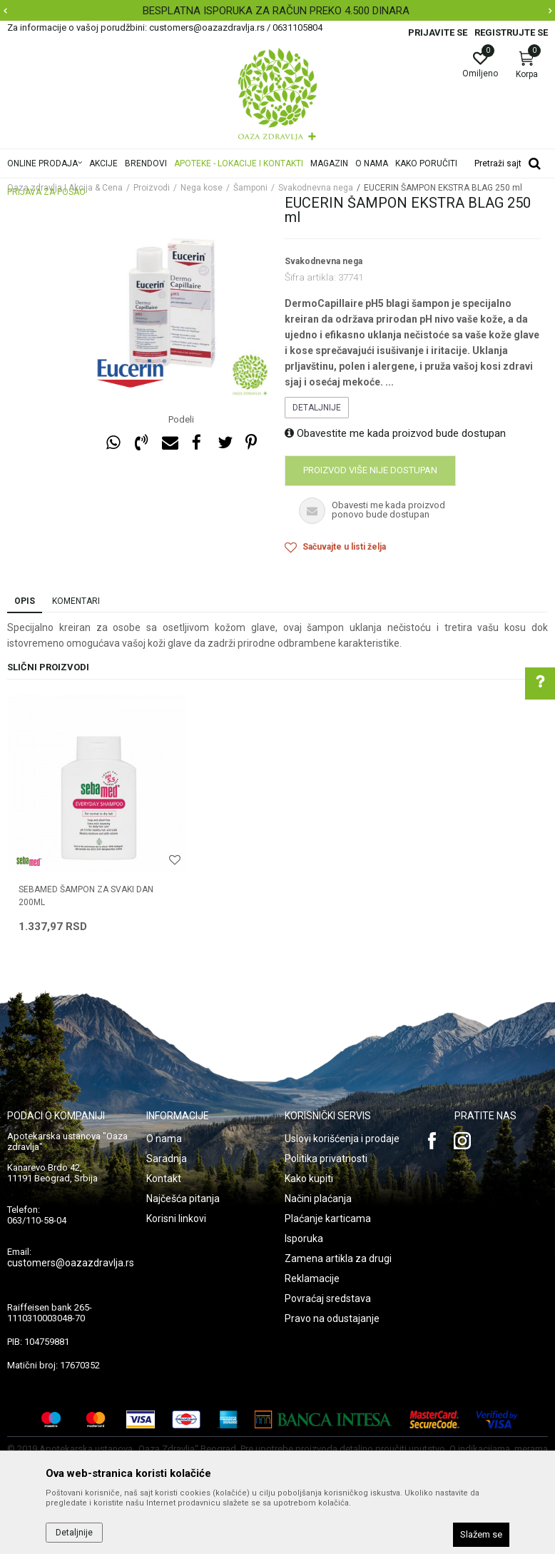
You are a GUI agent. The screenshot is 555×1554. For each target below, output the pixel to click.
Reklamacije (312, 1278)
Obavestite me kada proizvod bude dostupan (395, 433)
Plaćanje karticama (328, 1218)
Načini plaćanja (318, 1198)
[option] (277, 10)
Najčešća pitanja (183, 1198)
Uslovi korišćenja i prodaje (342, 1138)
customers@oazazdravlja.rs (70, 1262)
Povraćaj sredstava (328, 1298)
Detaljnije (316, 408)
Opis (24, 601)
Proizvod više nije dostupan (370, 470)
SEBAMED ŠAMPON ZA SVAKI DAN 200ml (86, 895)
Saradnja (166, 1158)
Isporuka (304, 1238)
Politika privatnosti (326, 1158)
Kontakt (163, 1178)
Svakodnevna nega (323, 261)
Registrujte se (511, 32)
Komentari (76, 601)
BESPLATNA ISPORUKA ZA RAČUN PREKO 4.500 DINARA (276, 10)
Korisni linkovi (176, 1218)
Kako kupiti (309, 1178)
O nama (164, 1138)
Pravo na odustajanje (332, 1318)
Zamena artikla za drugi (338, 1258)
